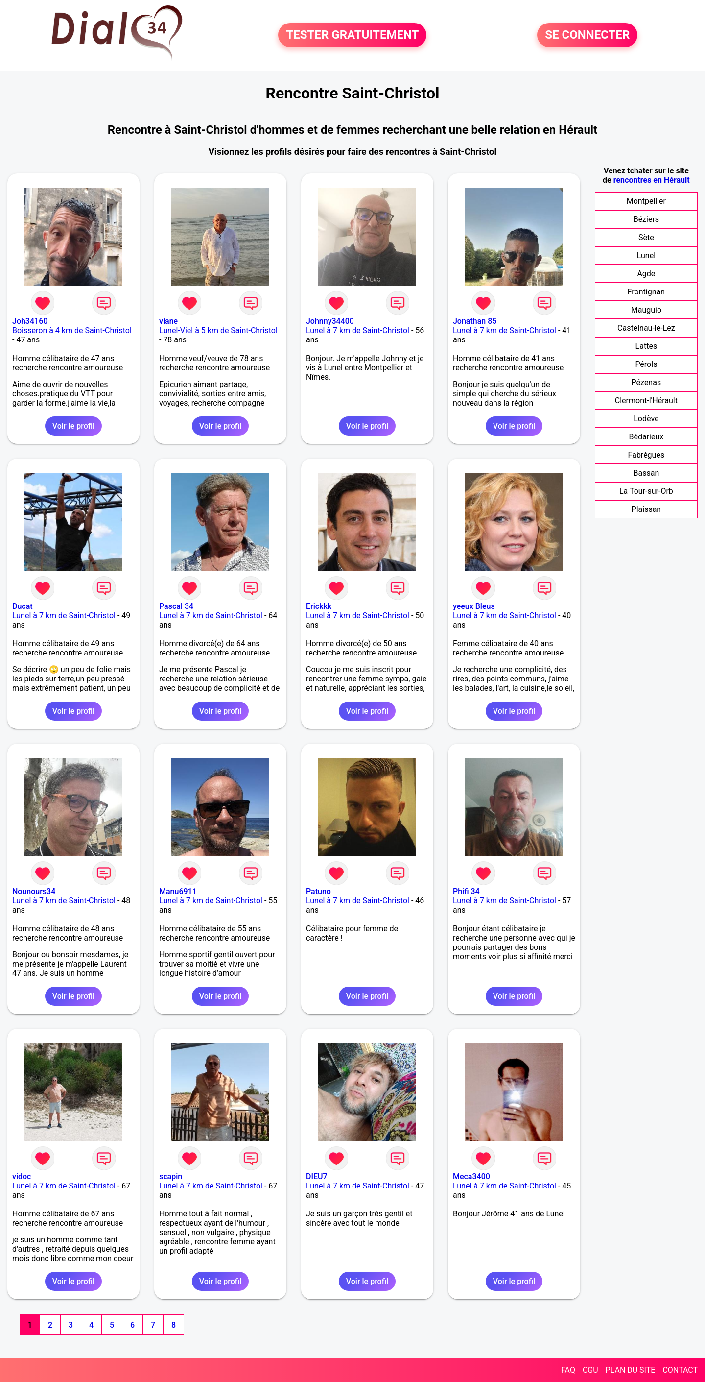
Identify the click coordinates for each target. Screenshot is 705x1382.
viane (168, 321)
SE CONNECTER (587, 35)
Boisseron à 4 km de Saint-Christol (72, 330)
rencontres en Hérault (651, 180)
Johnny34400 (330, 321)
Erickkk (318, 606)
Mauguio (646, 310)
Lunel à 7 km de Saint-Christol (357, 330)
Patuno (318, 891)
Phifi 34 (466, 891)
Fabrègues (646, 455)
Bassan (646, 473)
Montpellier (646, 201)
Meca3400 (471, 1176)
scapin (170, 1176)
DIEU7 (317, 1176)
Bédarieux (646, 436)
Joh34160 (29, 321)
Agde (646, 273)
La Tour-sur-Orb (646, 491)
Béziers (646, 219)
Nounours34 (33, 891)
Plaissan (646, 509)
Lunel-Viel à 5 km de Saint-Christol (218, 330)
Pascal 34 (176, 606)
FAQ (568, 1370)
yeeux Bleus (474, 606)
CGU (590, 1370)
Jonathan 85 (474, 321)
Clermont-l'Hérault (646, 400)
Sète (646, 237)
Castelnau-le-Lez (646, 328)
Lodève (646, 418)
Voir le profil (73, 426)
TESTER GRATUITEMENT (352, 35)
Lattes (646, 346)
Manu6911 (178, 891)
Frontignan (646, 291)
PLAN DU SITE (631, 1370)
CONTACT (680, 1370)
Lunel (646, 255)
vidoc (21, 1176)
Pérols (646, 364)
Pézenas (646, 382)
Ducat (22, 606)
